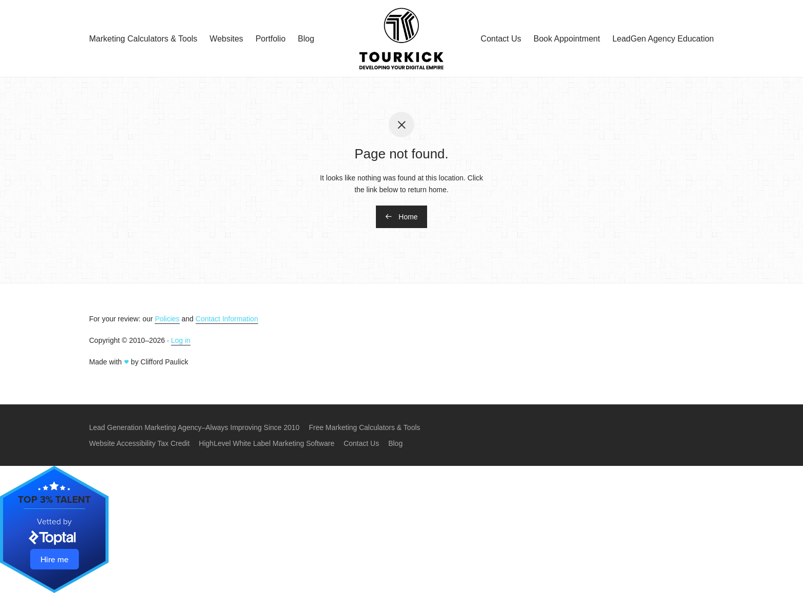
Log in (181, 340)
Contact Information (227, 319)
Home (401, 217)
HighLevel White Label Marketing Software (266, 443)
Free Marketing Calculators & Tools (364, 427)
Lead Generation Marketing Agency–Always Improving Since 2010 (194, 427)
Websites (226, 38)
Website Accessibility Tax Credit (139, 443)
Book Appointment (567, 38)
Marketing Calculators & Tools (143, 38)
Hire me (54, 559)
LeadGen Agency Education (663, 38)
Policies (167, 319)
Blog (306, 38)
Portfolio (271, 38)
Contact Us (501, 38)
